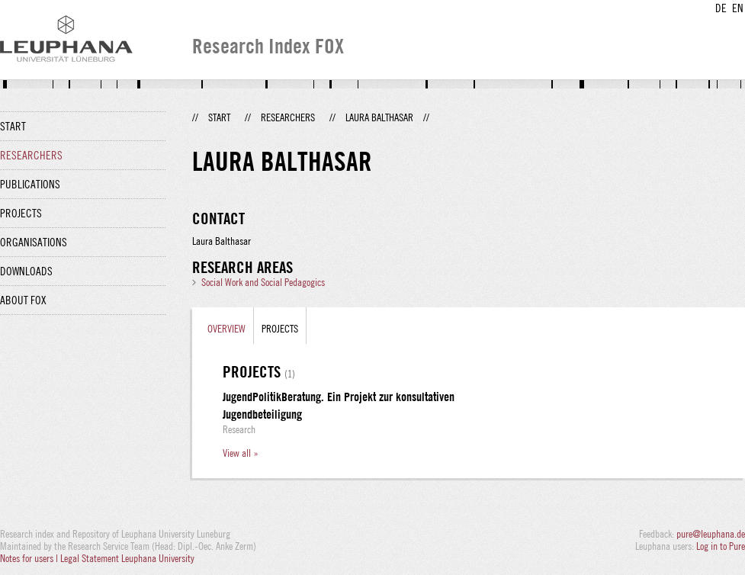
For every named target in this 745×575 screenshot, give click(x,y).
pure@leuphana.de (710, 534)
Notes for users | (30, 558)
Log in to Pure (720, 546)
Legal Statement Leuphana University (127, 558)
